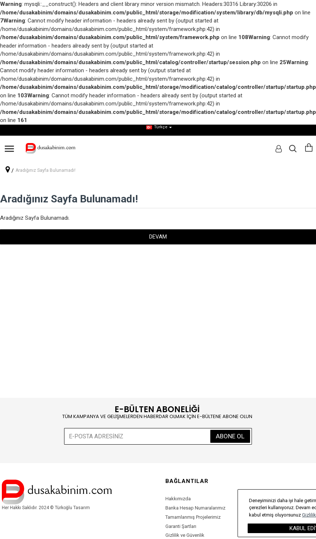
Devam (158, 236)
